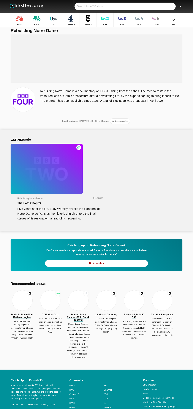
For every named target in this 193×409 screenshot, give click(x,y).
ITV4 (106, 363)
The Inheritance (150, 392)
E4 (105, 367)
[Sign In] (169, 6)
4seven (107, 371)
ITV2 (106, 358)
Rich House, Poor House (154, 388)
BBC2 (106, 349)
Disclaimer (33, 369)
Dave (106, 384)
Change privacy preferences (25, 374)
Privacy (44, 369)
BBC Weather (149, 349)
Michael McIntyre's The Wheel (157, 379)
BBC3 (106, 376)
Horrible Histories (151, 353)
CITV (106, 389)
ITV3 (71, 363)
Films (145, 357)
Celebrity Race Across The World (158, 362)
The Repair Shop (151, 384)
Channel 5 (74, 358)
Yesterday (74, 389)
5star (71, 384)
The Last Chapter (87, 156)
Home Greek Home (152, 375)
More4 (72, 371)
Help (23, 369)
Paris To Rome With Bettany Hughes (160, 371)
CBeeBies (108, 393)
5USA (72, 376)
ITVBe (72, 367)
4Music (107, 380)
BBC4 (72, 380)
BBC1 (72, 349)
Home (157, 30)
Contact (14, 369)
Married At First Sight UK (154, 366)
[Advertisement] (96, 62)
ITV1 (71, 354)
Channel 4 (109, 354)
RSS (53, 369)
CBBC (72, 393)
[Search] (179, 6)
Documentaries (120, 125)
